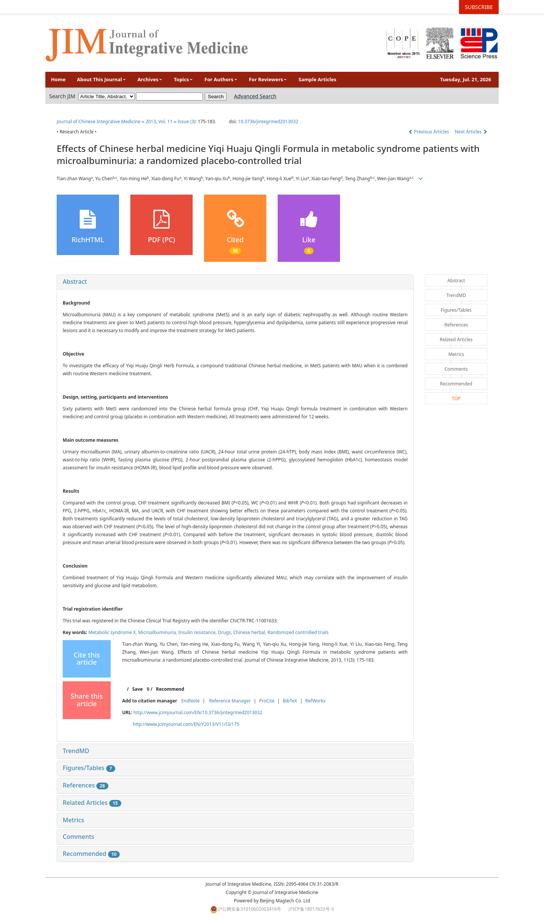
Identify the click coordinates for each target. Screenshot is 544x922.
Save (137, 689)
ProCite (267, 701)
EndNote (190, 701)
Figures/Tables (89, 768)
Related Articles (92, 802)
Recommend (170, 689)
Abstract (75, 281)
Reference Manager (230, 701)
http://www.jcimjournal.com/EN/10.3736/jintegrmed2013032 (197, 712)
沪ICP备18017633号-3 (311, 909)
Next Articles (471, 131)
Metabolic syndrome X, (113, 632)
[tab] (235, 282)
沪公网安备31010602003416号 (249, 909)
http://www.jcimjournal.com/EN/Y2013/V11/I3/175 (186, 724)
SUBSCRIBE (479, 7)
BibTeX (290, 701)
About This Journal (101, 79)
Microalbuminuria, (158, 632)
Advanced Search (255, 96)
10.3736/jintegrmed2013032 (268, 121)
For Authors (220, 79)
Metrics (73, 820)
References (85, 785)
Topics (183, 79)
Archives (150, 79)
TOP (456, 398)
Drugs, (225, 632)
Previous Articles (429, 131)
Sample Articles (317, 79)
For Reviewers (268, 79)
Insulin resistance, (198, 632)
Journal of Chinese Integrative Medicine (99, 121)
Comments (78, 836)
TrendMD (76, 751)
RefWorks (315, 701)
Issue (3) (186, 121)
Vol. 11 (165, 121)
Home (58, 79)
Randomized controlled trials (298, 632)
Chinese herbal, (250, 632)
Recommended (91, 853)
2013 (150, 121)
